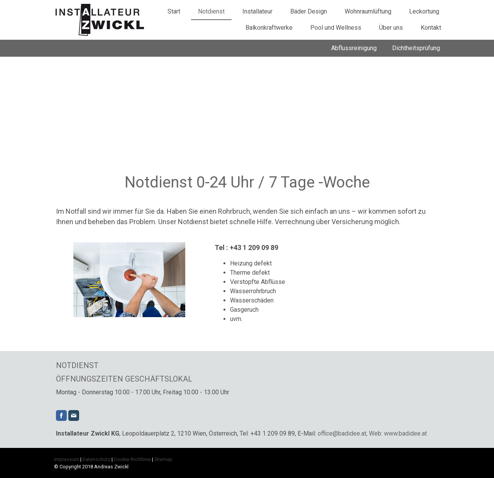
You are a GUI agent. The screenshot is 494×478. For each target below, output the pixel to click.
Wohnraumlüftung (368, 11)
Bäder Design (308, 11)
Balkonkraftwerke (269, 27)
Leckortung (424, 11)
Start (173, 11)
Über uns (391, 27)
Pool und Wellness (335, 27)
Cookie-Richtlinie (132, 459)
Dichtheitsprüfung (416, 48)
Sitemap (163, 459)
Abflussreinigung (354, 48)
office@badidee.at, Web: (350, 433)
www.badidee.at (405, 433)
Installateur (257, 11)
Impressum (66, 459)
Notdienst (211, 11)
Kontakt (431, 27)
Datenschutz (96, 459)
